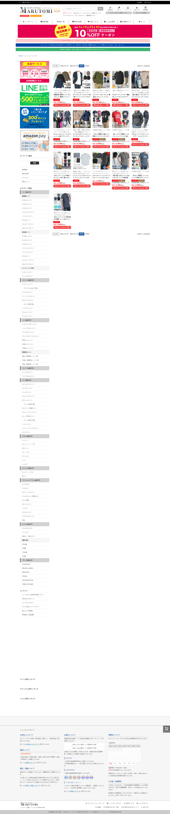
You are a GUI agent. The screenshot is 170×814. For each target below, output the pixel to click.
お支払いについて (31, 744)
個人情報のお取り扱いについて (130, 807)
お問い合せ (144, 807)
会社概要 (139, 2)
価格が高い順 (74, 66)
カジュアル (27, 56)
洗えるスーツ (77, 13)
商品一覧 (61, 22)
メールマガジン (142, 803)
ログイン (119, 8)
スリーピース (87, 13)
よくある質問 (109, 22)
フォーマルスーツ (68, 15)
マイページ (128, 8)
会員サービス (129, 803)
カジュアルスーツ (80, 15)
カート (142, 22)
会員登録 (110, 8)
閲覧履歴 (146, 8)
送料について (30, 762)
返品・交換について (32, 785)
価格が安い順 (64, 66)
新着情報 (44, 22)
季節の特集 (77, 22)
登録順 (87, 66)
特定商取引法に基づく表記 (111, 807)
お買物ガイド (125, 22)
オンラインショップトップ (94, 803)
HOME (20, 56)
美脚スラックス (96, 13)
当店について (93, 22)
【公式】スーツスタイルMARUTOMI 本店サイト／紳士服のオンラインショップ (86, 812)
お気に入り (137, 8)
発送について (74, 791)
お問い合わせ (147, 2)
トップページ (28, 22)
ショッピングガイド (114, 803)
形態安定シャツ (90, 15)
